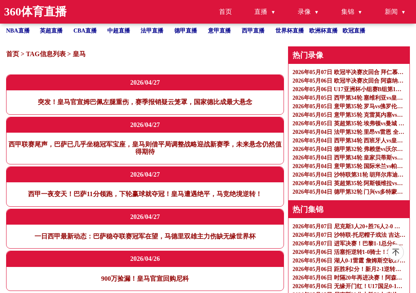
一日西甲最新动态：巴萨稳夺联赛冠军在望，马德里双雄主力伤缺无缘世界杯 (145, 236)
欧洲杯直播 (323, 31)
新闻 (391, 11)
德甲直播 (185, 31)
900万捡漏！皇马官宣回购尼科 (145, 278)
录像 (304, 11)
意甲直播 (219, 31)
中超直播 (118, 31)
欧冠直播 (353, 31)
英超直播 (51, 31)
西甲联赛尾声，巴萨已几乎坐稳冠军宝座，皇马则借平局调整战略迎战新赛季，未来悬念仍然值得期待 (145, 148)
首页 (225, 11)
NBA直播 (18, 31)
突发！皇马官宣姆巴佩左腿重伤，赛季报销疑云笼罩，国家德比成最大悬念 (145, 101)
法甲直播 (152, 31)
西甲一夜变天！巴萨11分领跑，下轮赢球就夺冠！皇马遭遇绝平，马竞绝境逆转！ (145, 193)
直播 (260, 11)
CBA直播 (85, 31)
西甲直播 (253, 31)
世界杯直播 (289, 31)
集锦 (347, 11)
